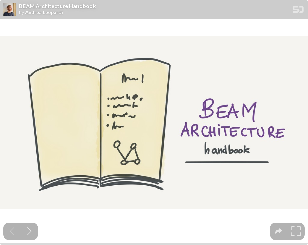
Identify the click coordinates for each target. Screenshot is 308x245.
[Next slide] (29, 231)
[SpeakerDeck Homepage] (298, 10)
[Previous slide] (12, 231)
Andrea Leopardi (44, 12)
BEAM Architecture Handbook (57, 6)
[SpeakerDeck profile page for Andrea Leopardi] (9, 9)
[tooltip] (278, 231)
